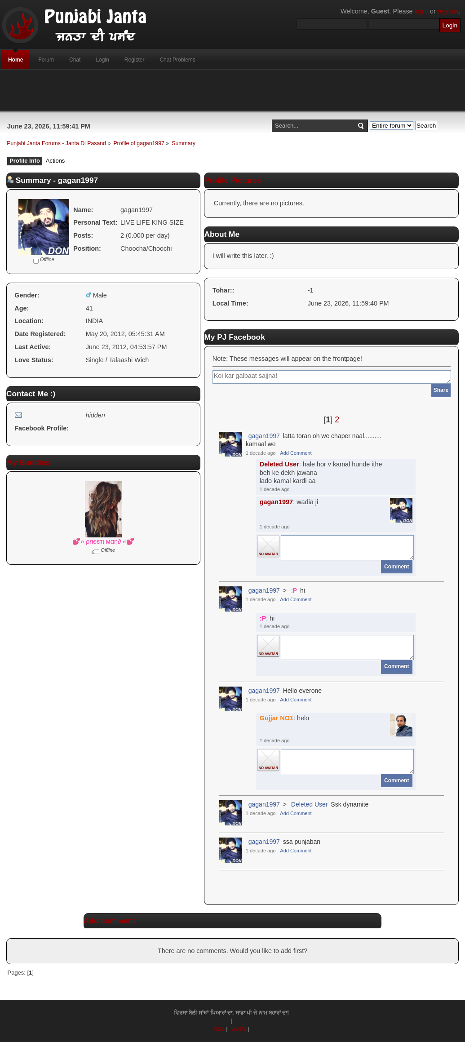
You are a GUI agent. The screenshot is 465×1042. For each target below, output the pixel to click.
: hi (267, 618)
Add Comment (295, 453)
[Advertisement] (232, 90)
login (421, 11)
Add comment (109, 920)
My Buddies (28, 462)
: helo (284, 718)
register (448, 11)
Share (441, 390)
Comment (396, 566)
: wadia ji (289, 501)
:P (294, 590)
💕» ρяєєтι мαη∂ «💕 (103, 541)
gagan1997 (264, 435)
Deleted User (279, 464)
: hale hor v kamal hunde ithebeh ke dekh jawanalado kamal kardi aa (321, 472)
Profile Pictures (232, 180)
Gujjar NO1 (276, 718)
